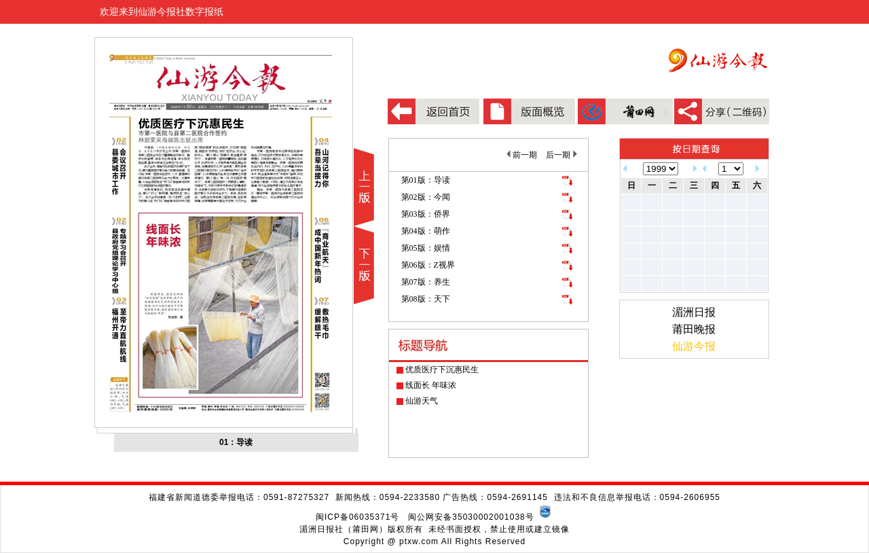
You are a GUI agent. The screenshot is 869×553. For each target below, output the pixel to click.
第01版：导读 (425, 180)
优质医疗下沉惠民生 (442, 369)
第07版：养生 (425, 282)
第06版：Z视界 (428, 265)
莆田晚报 (694, 329)
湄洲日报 (694, 312)
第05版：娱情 (425, 248)
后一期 (561, 155)
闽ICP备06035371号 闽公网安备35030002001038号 (425, 517)
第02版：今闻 (425, 197)
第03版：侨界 (425, 214)
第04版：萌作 (425, 231)
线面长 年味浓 (430, 385)
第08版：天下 (425, 299)
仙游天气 (421, 401)
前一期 (521, 155)
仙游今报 (694, 346)
